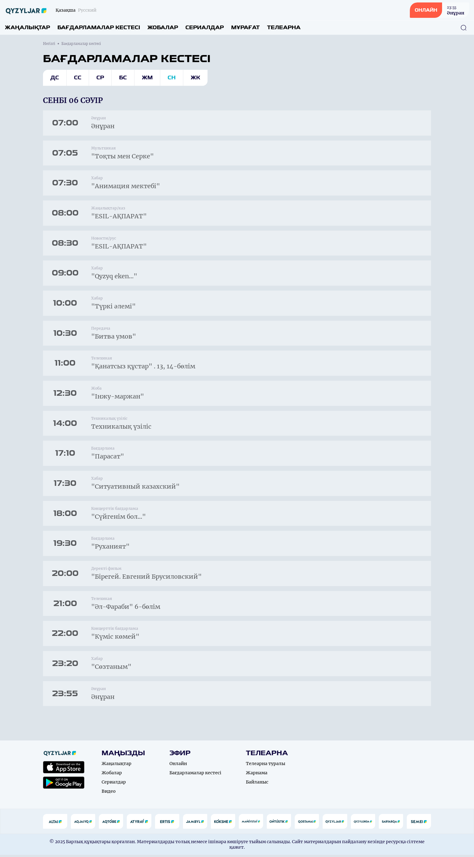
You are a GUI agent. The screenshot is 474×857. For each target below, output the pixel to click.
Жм (147, 78)
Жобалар (162, 27)
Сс (77, 78)
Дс (54, 78)
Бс (123, 78)
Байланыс (257, 784)
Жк (195, 78)
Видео (109, 793)
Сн (172, 78)
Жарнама (256, 775)
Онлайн (178, 765)
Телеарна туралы (265, 765)
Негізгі (49, 44)
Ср (100, 78)
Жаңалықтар (27, 27)
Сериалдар (204, 27)
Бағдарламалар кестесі (98, 27)
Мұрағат (245, 27)
